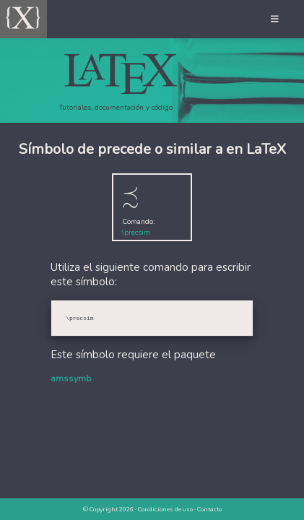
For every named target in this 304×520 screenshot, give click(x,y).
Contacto (209, 509)
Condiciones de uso (165, 509)
